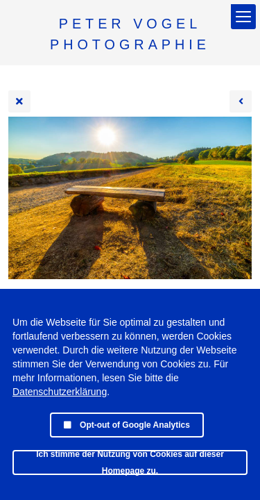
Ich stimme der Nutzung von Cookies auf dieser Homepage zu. (130, 462)
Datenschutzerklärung (59, 391)
